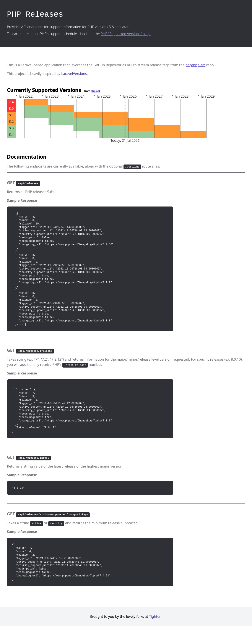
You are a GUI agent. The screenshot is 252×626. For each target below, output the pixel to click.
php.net (95, 91)
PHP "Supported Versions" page (126, 33)
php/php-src (195, 65)
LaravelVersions (74, 73)
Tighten (155, 616)
